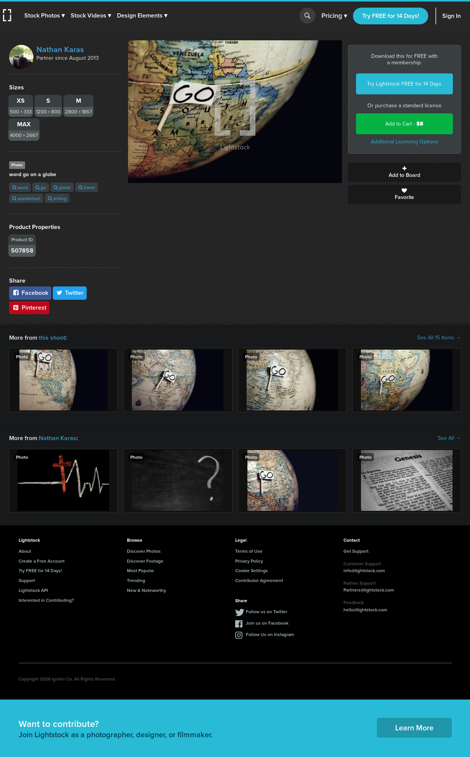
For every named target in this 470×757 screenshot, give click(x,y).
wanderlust (26, 198)
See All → (449, 438)
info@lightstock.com (364, 570)
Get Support (356, 551)
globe (62, 187)
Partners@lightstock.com (368, 590)
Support (27, 580)
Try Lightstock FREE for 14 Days (404, 84)
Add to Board (404, 172)
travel (86, 187)
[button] (44, 16)
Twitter (70, 292)
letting (57, 198)
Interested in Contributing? (46, 600)
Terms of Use (249, 551)
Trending (136, 580)
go (40, 187)
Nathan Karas (60, 49)
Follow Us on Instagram (270, 634)
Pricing (334, 16)
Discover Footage (145, 561)
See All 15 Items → (439, 338)
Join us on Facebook (267, 623)
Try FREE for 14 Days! (390, 15)
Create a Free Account (42, 561)
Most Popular (140, 570)
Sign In (451, 15)
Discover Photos (144, 551)
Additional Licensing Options (404, 142)
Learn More (414, 727)
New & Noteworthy (146, 590)
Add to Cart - (404, 124)
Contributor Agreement (259, 580)
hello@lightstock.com (365, 609)
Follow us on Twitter (266, 611)
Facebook (30, 292)
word (20, 187)
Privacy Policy (249, 561)
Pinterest (29, 307)
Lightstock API (33, 590)
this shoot (52, 337)
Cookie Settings (251, 570)
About (25, 551)
